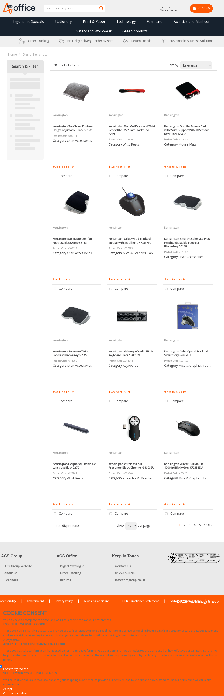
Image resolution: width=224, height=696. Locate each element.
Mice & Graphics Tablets (140, 253)
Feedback (11, 580)
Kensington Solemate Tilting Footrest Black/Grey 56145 (71, 353)
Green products (135, 31)
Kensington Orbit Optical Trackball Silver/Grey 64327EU (186, 353)
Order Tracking (70, 573)
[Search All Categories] (74, 8)
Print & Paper (94, 21)
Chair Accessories (79, 140)
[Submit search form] (101, 8)
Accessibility (8, 601)
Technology (126, 21)
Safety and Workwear (94, 31)
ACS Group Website (18, 566)
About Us (11, 573)
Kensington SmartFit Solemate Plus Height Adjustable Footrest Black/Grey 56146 (187, 242)
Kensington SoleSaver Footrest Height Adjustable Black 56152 (73, 128)
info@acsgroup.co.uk (130, 580)
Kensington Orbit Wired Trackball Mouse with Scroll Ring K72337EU (129, 240)
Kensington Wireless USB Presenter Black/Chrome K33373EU (131, 466)
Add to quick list (63, 166)
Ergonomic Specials (28, 21)
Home (12, 54)
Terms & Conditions (96, 601)
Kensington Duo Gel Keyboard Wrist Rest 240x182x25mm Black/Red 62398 (131, 130)
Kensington (60, 115)
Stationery (63, 21)
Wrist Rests (131, 144)
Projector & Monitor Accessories (146, 478)
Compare (62, 176)
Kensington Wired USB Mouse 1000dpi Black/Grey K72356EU (184, 466)
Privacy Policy (64, 601)
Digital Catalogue (72, 566)
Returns (65, 580)
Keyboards (130, 365)
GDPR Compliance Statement (139, 601)
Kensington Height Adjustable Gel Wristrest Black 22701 (74, 466)
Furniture (155, 21)
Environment (35, 601)
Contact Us (123, 566)
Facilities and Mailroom (192, 21)
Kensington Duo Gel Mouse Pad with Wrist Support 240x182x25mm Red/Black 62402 (186, 130)
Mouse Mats (187, 144)
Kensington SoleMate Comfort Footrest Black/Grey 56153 (72, 240)
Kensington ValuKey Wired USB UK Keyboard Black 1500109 (130, 353)
